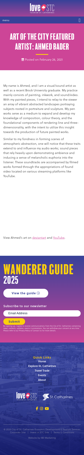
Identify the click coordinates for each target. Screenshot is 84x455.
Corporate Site (18, 432)
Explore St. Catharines (42, 366)
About (42, 380)
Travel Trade (42, 370)
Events (42, 375)
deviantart (39, 238)
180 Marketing (48, 437)
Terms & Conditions (64, 432)
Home (42, 361)
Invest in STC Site (39, 432)
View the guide (24, 293)
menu (5, 20)
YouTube (59, 238)
